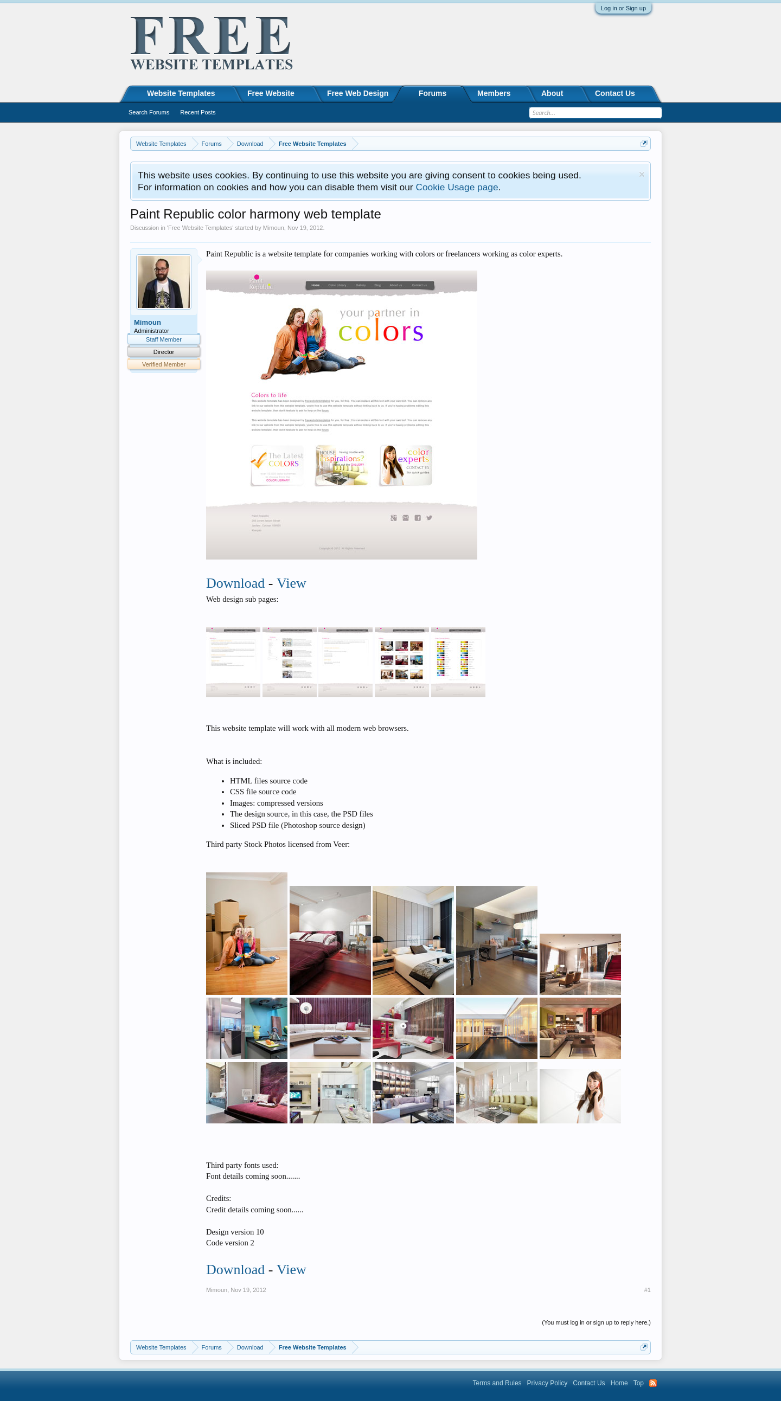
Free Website (271, 93)
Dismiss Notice (642, 174)
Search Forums (149, 112)
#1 (647, 1290)
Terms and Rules (497, 1383)
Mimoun (273, 227)
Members (493, 93)
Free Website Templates (200, 227)
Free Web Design (357, 93)
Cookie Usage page (456, 187)
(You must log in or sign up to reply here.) (596, 1322)
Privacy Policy (547, 1383)
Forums (432, 93)
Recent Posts (197, 112)
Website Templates (181, 93)
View (291, 583)
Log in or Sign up (623, 8)
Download (235, 583)
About (552, 93)
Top (638, 1383)
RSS (653, 1383)
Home (619, 1383)
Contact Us (615, 93)
